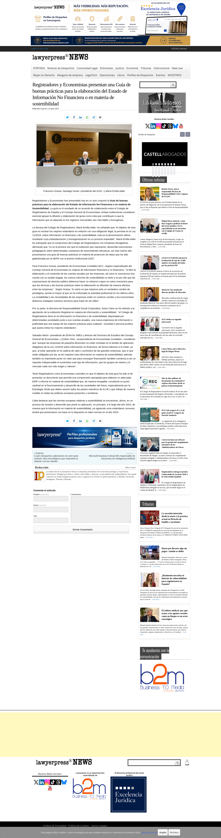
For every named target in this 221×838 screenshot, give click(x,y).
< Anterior (39, 453)
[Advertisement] (110, 734)
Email (39, 505)
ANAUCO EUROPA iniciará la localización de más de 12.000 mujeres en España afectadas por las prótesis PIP (174, 262)
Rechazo (163, 832)
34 (156, 174)
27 (159, 171)
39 (171, 174)
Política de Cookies (79, 825)
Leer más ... (146, 210)
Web (35, 516)
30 (168, 171)
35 (159, 174)
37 (165, 174)
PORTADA (39, 68)
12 (162, 167)
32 (174, 171)
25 (153, 171)
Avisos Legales (99, 825)
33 (153, 174)
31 (171, 171)
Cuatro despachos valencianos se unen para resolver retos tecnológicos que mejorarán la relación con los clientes (56, 459)
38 (168, 174)
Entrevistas (106, 68)
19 (159, 169)
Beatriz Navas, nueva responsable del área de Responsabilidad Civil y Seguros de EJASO (175, 193)
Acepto (152, 832)
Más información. (140, 832)
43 (159, 176)
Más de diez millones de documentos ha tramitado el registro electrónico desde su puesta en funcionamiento (173, 382)
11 (159, 167)
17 (153, 169)
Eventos (160, 75)
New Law (177, 68)
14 (168, 167)
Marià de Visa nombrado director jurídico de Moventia (174, 291)
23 (171, 169)
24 (174, 169)
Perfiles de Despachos (140, 75)
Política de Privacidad (54, 825)
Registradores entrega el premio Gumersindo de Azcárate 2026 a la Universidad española (175, 474)
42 (156, 176)
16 (174, 167)
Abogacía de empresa (70, 75)
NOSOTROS (174, 75)
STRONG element (179, 49)
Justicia (120, 68)
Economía (132, 68)
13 (165, 167)
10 (156, 167)
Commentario (76, 494)
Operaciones (107, 75)
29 (165, 171)
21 (165, 169)
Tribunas (146, 68)
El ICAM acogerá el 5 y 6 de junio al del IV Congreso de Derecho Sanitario (173, 412)
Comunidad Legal (87, 68)
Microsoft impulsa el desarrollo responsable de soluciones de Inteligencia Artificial (112, 457)
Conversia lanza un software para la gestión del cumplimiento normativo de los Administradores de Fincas (175, 443)
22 (168, 169)
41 (153, 176)
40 (174, 174)
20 (162, 169)
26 (156, 171)
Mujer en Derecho (44, 75)
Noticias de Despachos (60, 68)
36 (162, 174)
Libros (121, 75)
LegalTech (91, 75)
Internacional (161, 68)
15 (171, 167)
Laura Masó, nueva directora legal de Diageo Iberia (174, 350)
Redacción (41, 467)
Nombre (41, 494)
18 (156, 169)
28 (162, 171)
